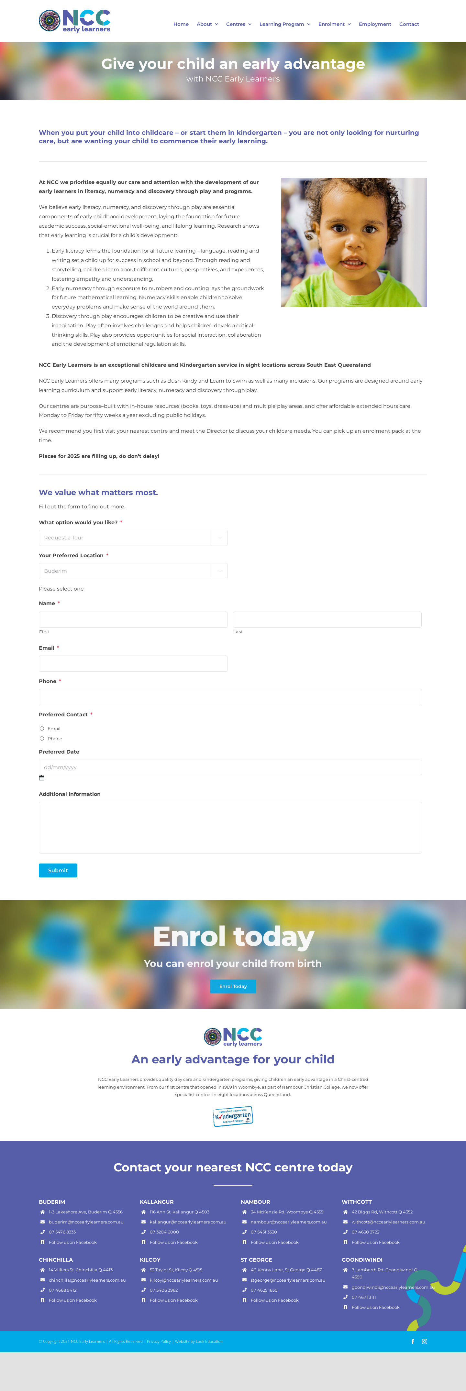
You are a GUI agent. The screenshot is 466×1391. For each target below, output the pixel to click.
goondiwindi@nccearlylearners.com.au (393, 1287)
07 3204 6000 (164, 1231)
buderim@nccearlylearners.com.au (86, 1221)
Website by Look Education (199, 1341)
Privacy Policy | (161, 1341)
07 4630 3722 (365, 1231)
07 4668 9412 (62, 1290)
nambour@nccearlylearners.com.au (289, 1221)
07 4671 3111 (364, 1297)
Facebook (86, 1242)
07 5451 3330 (264, 1231)
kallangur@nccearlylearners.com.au (188, 1221)
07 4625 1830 (264, 1290)
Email (49, 648)
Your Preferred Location (73, 555)
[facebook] (413, 1341)
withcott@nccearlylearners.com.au (388, 1221)
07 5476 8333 (62, 1231)
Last (238, 631)
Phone (50, 681)
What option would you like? (80, 522)
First (44, 631)
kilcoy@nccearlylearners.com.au (184, 1280)
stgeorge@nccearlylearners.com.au (288, 1280)
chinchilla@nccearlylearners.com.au (87, 1280)
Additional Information (70, 794)
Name (49, 603)
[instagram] (424, 1341)
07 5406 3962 (164, 1290)
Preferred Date (59, 752)
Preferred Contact (66, 715)
